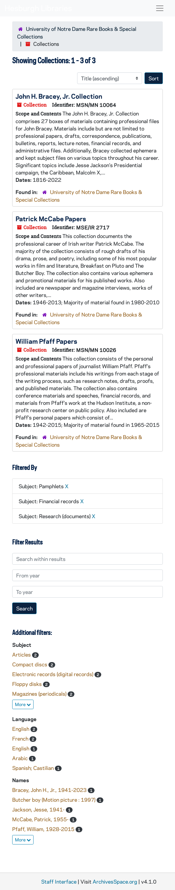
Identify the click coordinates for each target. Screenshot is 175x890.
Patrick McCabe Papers (51, 218)
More (23, 704)
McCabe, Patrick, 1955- (41, 819)
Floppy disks (27, 683)
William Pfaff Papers (46, 341)
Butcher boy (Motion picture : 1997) (54, 799)
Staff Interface (59, 881)
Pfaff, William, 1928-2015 (44, 829)
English (21, 728)
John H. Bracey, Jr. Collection (59, 96)
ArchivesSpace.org (115, 881)
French (21, 738)
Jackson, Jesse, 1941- (39, 809)
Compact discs (30, 664)
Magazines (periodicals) (40, 693)
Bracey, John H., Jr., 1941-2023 (50, 789)
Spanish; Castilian (33, 767)
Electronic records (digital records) (53, 674)
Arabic (20, 758)
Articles (22, 654)
